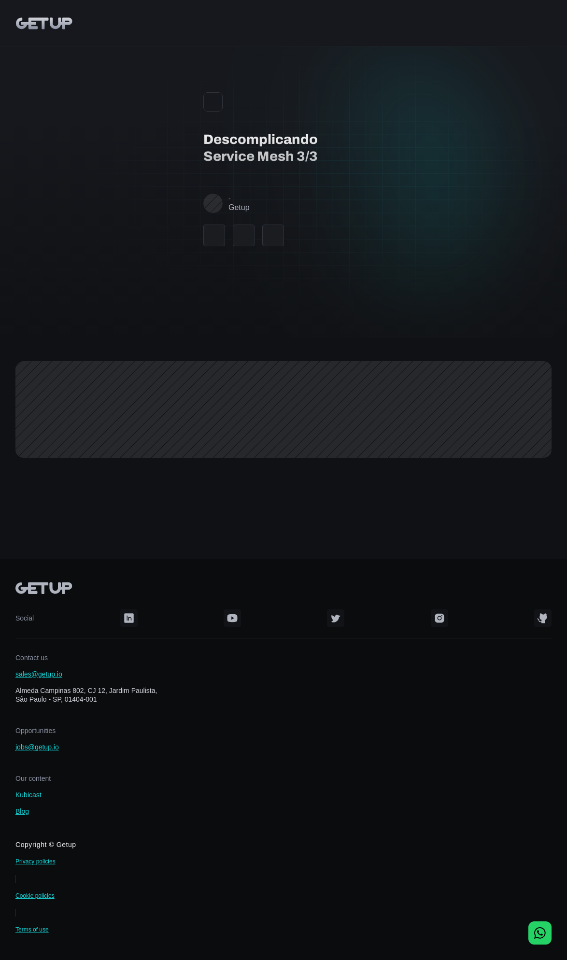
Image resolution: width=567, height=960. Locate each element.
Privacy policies (35, 861)
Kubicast (28, 795)
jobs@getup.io (37, 747)
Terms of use (32, 929)
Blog (22, 811)
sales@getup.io (38, 674)
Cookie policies (35, 895)
